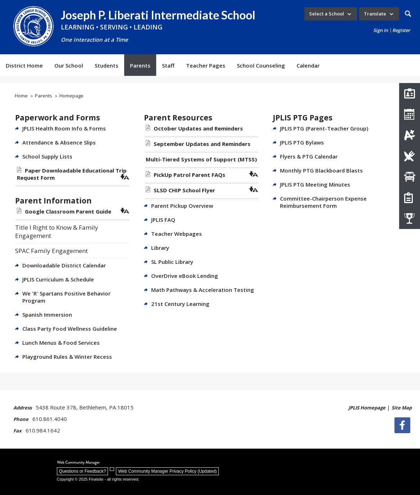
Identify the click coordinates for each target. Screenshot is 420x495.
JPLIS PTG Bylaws (302, 142)
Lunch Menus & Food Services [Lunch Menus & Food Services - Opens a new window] (61, 342)
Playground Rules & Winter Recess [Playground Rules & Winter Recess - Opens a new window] (67, 356)
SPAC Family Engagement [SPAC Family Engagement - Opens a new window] (51, 251)
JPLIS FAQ (163, 219)
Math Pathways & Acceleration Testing (202, 289)
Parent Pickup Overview (182, 205)
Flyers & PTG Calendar (309, 156)
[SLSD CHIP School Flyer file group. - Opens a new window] (184, 190)
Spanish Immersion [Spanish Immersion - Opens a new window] (47, 314)
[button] (408, 13)
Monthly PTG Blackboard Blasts (321, 170)
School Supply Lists (47, 156)
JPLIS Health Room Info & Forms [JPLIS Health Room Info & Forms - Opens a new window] (64, 128)
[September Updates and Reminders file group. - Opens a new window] (202, 143)
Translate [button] (375, 13)
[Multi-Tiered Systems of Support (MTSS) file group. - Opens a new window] (201, 159)
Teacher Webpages (176, 233)
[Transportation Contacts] (409, 176)
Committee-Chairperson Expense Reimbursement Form (323, 202)
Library (160, 247)
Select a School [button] (326, 13)
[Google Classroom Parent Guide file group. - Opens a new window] (68, 211)
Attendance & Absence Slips (59, 142)
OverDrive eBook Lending (184, 275)
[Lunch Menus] (409, 156)
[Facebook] (404, 425)
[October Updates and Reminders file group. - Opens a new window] (198, 128)
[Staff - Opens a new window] (168, 65)
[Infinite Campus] (409, 135)
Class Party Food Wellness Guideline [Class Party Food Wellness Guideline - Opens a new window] (69, 328)
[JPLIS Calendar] (409, 114)
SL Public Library (172, 261)
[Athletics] (409, 218)
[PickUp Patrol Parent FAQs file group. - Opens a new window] (189, 174)
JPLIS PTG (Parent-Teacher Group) (324, 128)
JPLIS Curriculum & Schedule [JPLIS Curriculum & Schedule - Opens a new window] (58, 279)
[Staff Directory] (409, 93)
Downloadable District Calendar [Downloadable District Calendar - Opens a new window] (64, 265)
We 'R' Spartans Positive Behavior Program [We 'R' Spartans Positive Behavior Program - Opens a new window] (66, 297)
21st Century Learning (180, 303)
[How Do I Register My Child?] (409, 197)
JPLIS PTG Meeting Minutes (315, 184)
